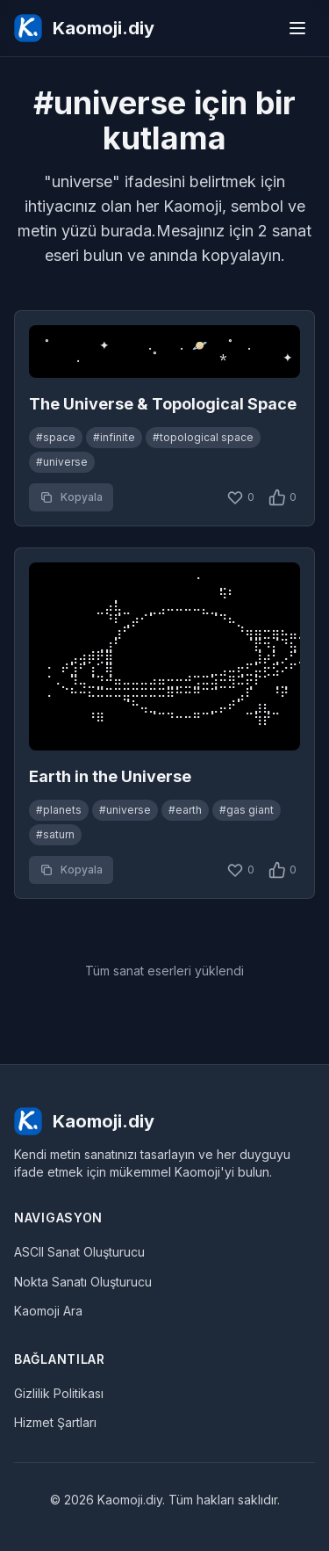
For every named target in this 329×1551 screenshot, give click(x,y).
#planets (59, 809)
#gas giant (246, 809)
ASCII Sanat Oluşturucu (79, 1251)
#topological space (203, 437)
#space (55, 437)
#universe (62, 461)
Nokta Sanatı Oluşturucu (83, 1281)
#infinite (114, 437)
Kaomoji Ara (48, 1310)
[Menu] (297, 28)
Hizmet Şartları (55, 1422)
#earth (185, 809)
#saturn (55, 834)
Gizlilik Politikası (59, 1393)
